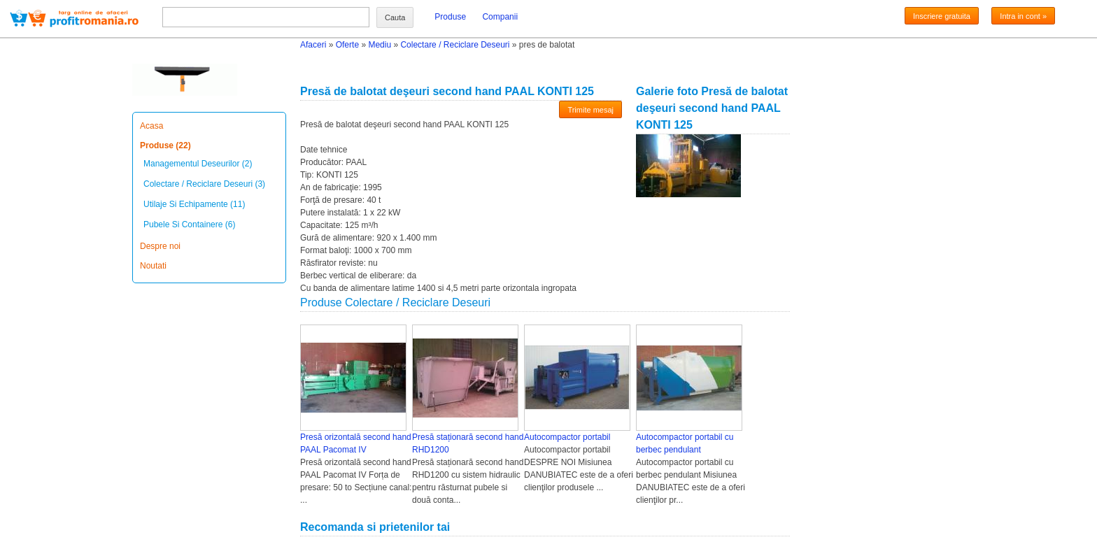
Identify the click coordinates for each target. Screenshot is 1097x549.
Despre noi (160, 246)
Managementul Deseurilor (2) (197, 164)
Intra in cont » (1023, 16)
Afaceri (313, 45)
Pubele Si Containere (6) (189, 224)
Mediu (379, 45)
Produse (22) (165, 145)
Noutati (153, 266)
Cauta (395, 17)
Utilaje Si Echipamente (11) (194, 204)
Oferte (347, 45)
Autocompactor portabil (567, 437)
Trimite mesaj (590, 110)
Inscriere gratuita (941, 16)
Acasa (151, 126)
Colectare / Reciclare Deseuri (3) (204, 184)
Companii (500, 17)
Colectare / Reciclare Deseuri (454, 45)
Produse (450, 17)
